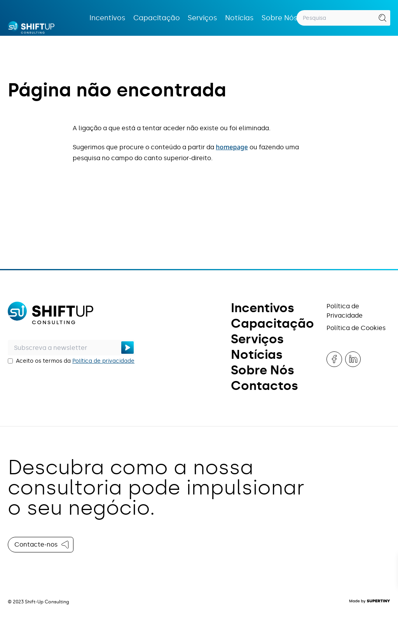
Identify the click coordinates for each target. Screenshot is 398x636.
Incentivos (107, 18)
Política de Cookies (356, 328)
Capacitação (156, 18)
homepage (232, 147)
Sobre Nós (280, 18)
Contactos (264, 385)
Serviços (202, 18)
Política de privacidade (103, 361)
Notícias (239, 18)
